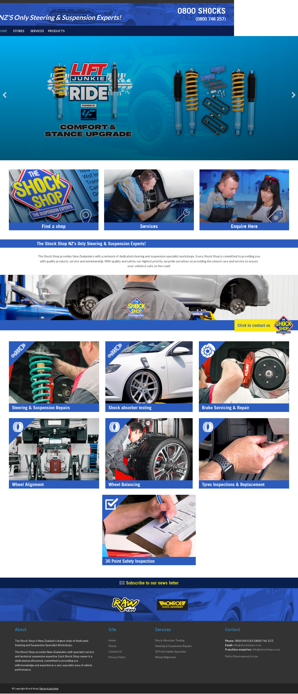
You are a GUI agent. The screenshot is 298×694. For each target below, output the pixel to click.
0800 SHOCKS (265, 11)
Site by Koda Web (49, 688)
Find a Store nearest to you (241, 656)
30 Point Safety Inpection (170, 652)
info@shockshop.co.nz (247, 645)
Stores (83, 31)
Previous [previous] (4, 95)
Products (122, 31)
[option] (149, 98)
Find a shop (54, 228)
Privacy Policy (117, 657)
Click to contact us (252, 326)
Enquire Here (244, 228)
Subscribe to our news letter (152, 583)
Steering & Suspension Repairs (173, 646)
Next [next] (293, 95)
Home (66, 31)
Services (102, 31)
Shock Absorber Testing (169, 640)
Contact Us (115, 652)
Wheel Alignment (165, 657)
